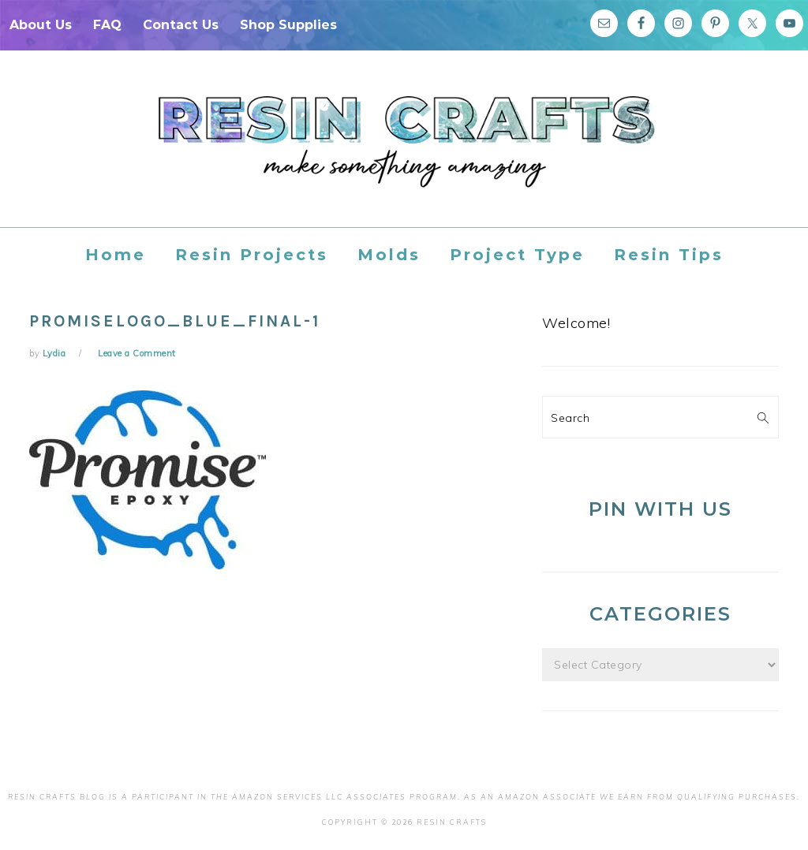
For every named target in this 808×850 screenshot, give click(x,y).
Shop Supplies (288, 24)
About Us (40, 24)
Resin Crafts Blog (404, 153)
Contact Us (181, 24)
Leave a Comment (137, 353)
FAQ (107, 24)
